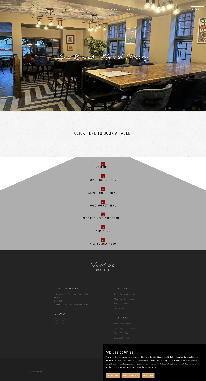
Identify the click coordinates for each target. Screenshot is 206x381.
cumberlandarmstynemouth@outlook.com (71, 304)
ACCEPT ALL (113, 375)
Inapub (39, 371)
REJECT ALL (148, 375)
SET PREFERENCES (131, 375)
